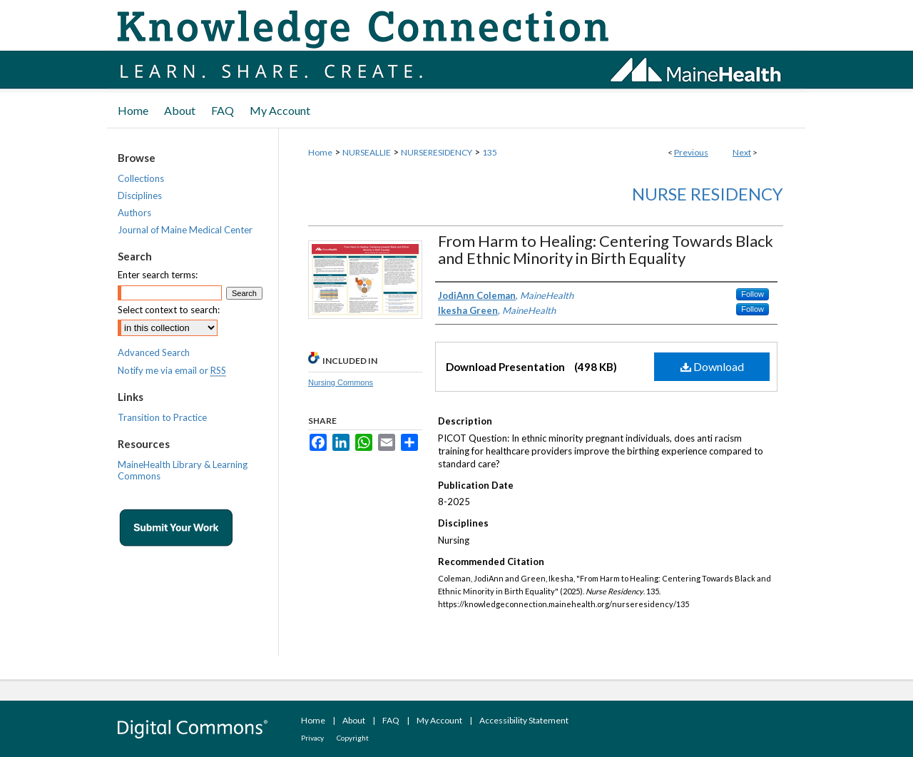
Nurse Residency (707, 193)
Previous (691, 152)
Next (742, 152)
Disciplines (140, 195)
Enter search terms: (158, 274)
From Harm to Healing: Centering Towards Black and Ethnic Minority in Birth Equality (605, 249)
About (353, 720)
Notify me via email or (172, 370)
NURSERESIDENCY (436, 152)
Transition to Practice (162, 417)
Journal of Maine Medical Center (185, 229)
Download (712, 366)
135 (489, 152)
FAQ (390, 720)
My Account (439, 720)
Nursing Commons (340, 382)
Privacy (312, 737)
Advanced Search (154, 352)
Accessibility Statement (523, 720)
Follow (752, 294)
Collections (141, 178)
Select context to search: (169, 309)
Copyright (353, 737)
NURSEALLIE (366, 152)
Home (320, 152)
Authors (134, 212)
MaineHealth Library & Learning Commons (183, 470)
